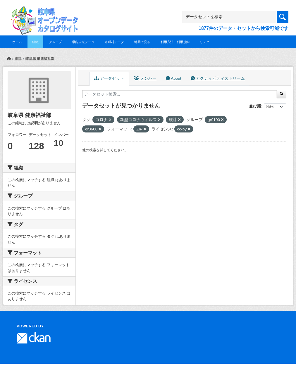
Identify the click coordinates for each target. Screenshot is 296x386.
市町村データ (114, 42)
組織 (35, 42)
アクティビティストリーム (218, 78)
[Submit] (281, 94)
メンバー (145, 78)
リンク (204, 42)
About (173, 78)
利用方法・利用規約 (175, 42)
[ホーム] (9, 59)
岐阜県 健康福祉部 (39, 59)
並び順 (255, 106)
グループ (55, 42)
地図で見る (142, 42)
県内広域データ (83, 42)
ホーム (17, 42)
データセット (109, 78)
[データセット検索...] (179, 94)
